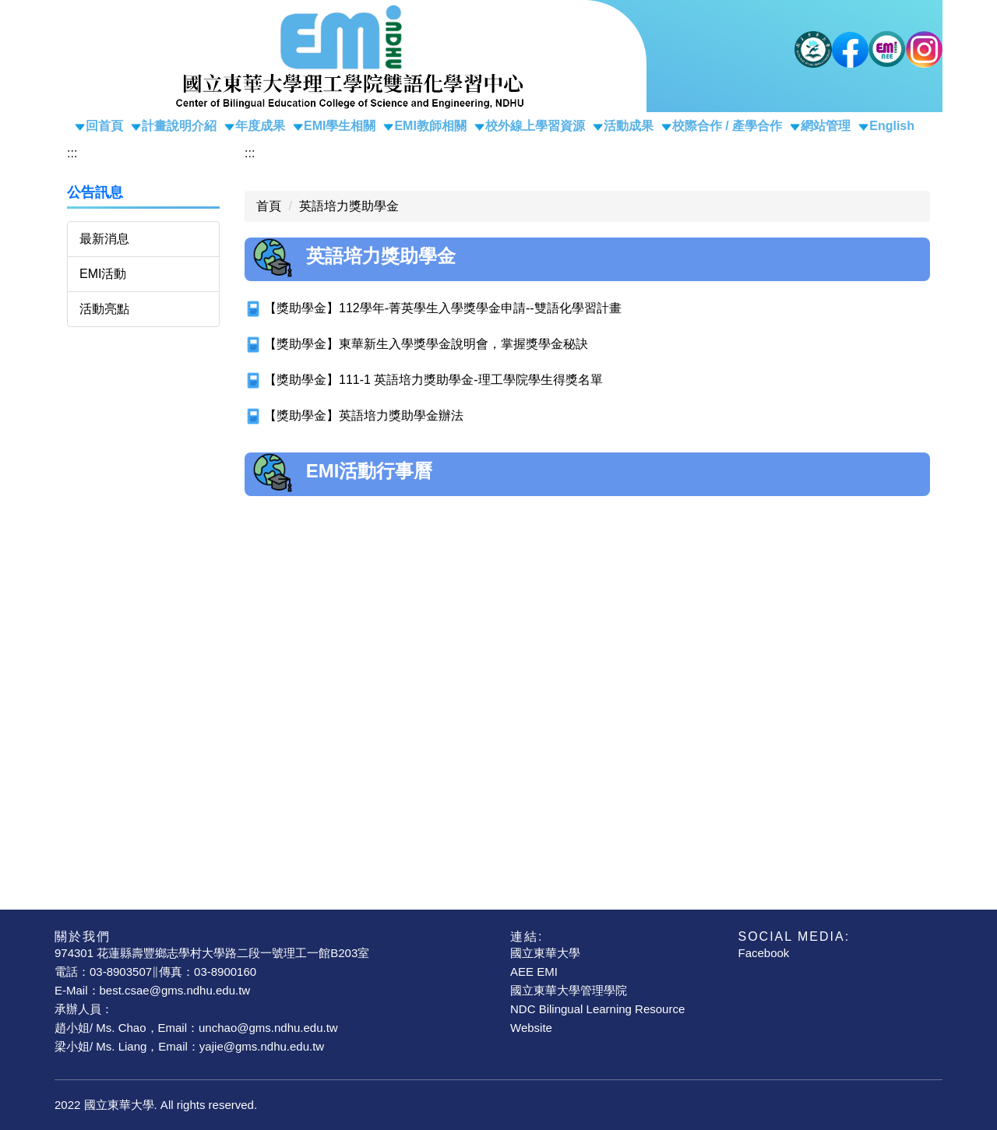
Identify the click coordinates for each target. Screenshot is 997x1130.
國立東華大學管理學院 (568, 990)
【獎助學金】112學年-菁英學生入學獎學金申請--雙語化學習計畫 (443, 308)
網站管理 (826, 125)
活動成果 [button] (629, 125)
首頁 (268, 206)
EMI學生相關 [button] (339, 125)
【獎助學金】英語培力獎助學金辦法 (363, 415)
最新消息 (104, 238)
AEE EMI (534, 971)
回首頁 (104, 125)
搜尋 (908, 96)
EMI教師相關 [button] (430, 125)
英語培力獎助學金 (349, 206)
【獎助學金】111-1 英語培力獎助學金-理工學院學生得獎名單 (433, 379)
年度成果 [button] (260, 125)
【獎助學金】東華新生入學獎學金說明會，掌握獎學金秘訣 (426, 343)
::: (72, 153)
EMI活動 (102, 273)
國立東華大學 (545, 952)
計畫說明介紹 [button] (179, 125)
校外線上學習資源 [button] (535, 125)
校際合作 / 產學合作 (727, 125)
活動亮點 (104, 308)
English (891, 125)
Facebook (764, 952)
